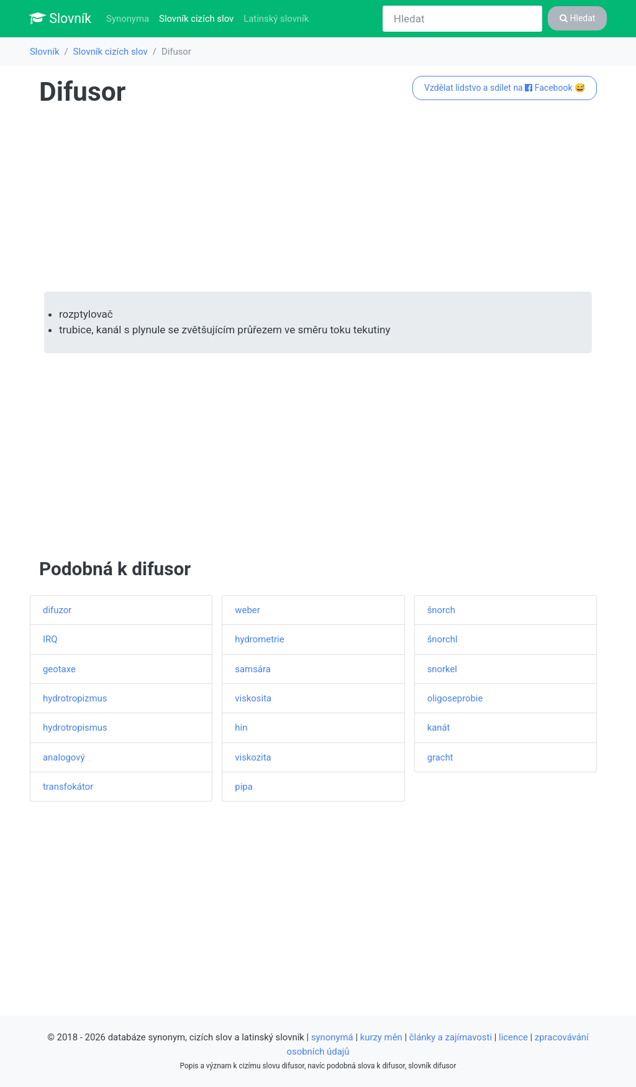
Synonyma (127, 18)
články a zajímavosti (450, 1037)
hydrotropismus (75, 727)
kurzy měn (381, 1037)
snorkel (442, 669)
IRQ (50, 639)
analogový (63, 757)
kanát (438, 727)
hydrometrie (259, 639)
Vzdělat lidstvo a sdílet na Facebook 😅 (504, 88)
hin (241, 727)
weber (247, 610)
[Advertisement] (318, 200)
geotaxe (59, 669)
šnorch (441, 610)
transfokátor (68, 786)
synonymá (332, 1037)
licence (513, 1037)
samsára (252, 669)
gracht (440, 757)
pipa (243, 786)
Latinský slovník (276, 18)
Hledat (577, 18)
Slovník (60, 18)
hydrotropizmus (75, 698)
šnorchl (442, 639)
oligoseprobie (455, 698)
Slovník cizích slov (198, 17)
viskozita (253, 757)
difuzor (57, 610)
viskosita (253, 698)
